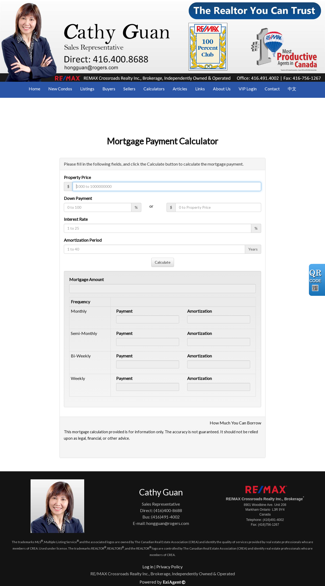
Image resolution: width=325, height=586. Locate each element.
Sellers (129, 88)
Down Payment (78, 198)
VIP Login (248, 88)
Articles (180, 88)
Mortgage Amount (86, 279)
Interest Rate (76, 219)
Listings (87, 88)
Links (200, 88)
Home (34, 88)
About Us (222, 88)
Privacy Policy (169, 566)
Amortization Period (83, 239)
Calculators (154, 88)
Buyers (108, 88)
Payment (124, 310)
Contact (272, 88)
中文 (292, 88)
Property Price (77, 177)
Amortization (199, 310)
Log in (147, 566)
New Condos (60, 88)
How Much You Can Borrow (235, 422)
